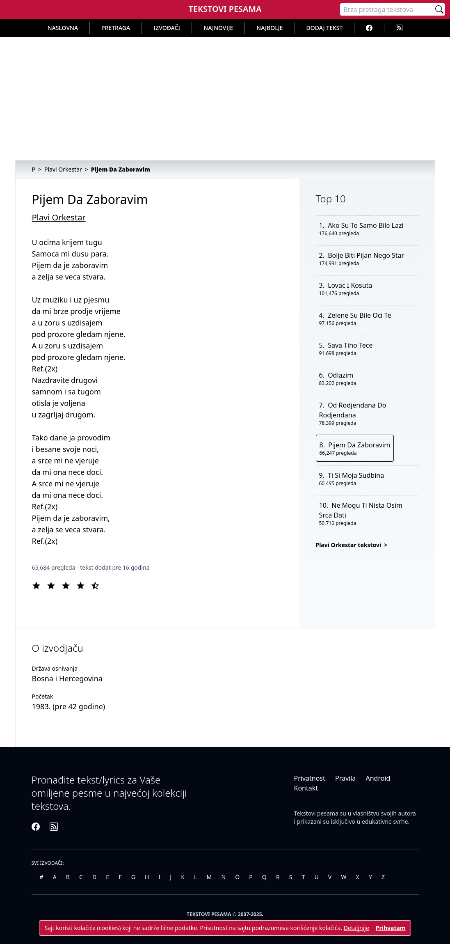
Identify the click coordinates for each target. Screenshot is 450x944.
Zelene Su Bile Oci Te (359, 315)
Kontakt (306, 788)
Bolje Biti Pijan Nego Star (366, 255)
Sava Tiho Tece (350, 345)
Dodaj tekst (324, 28)
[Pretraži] (439, 9)
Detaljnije (356, 928)
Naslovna (63, 28)
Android (377, 778)
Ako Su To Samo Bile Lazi (365, 225)
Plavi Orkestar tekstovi (349, 545)
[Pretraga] (387, 9)
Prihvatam (391, 928)
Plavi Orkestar (59, 217)
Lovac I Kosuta (350, 285)
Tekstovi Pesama (224, 8)
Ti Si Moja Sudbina (356, 475)
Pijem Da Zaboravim (359, 444)
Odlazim (340, 375)
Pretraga (115, 28)
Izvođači (166, 28)
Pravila (345, 778)
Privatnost (309, 778)
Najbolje (269, 28)
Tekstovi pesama (316, 813)
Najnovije (218, 28)
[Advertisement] (225, 98)
